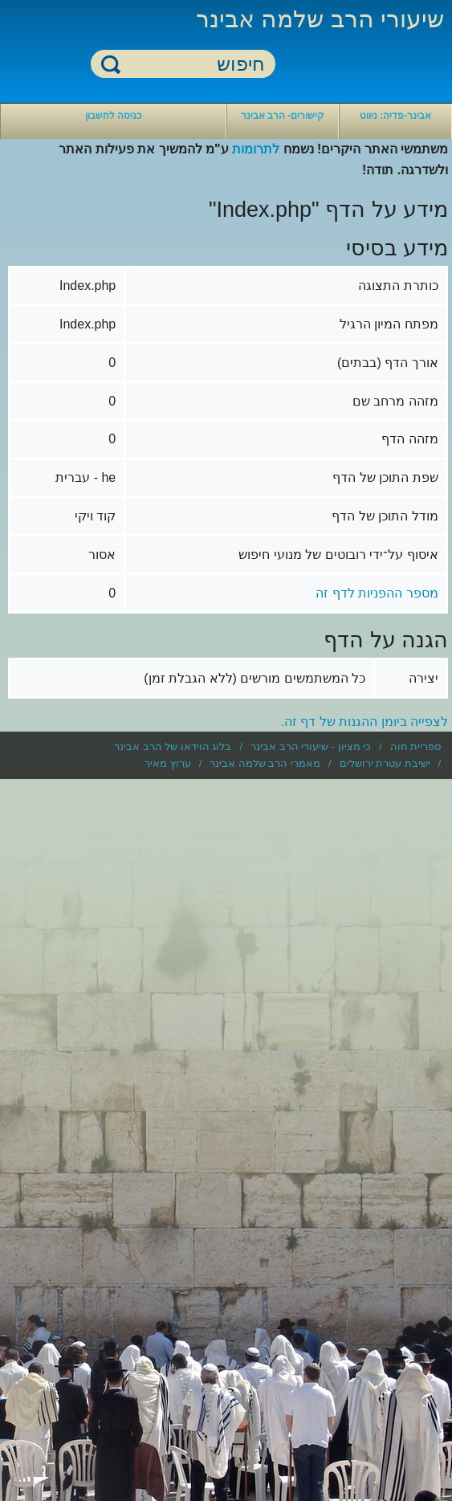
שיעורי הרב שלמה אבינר (320, 19)
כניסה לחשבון (113, 115)
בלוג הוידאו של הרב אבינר (172, 746)
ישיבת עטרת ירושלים (385, 763)
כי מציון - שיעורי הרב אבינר (310, 746)
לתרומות (255, 149)
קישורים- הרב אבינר (283, 115)
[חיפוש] (192, 64)
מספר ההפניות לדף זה (377, 593)
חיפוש (110, 63)
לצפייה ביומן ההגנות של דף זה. (365, 721)
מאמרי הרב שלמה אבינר (265, 763)
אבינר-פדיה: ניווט (395, 115)
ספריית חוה (416, 746)
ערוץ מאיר (168, 763)
